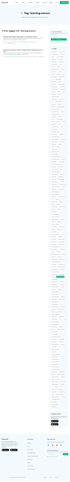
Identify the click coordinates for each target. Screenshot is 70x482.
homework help (63, 90)
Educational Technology (56, 157)
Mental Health (61, 177)
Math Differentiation (55, 152)
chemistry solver (55, 142)
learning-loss (54, 267)
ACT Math (53, 180)
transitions (53, 310)
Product (22, 3)
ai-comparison (54, 227)
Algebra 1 (59, 222)
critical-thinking (62, 250)
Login (56, 3)
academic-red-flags (59, 395)
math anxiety (54, 212)
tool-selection (54, 342)
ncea (61, 305)
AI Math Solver (54, 52)
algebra (62, 220)
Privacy (45, 478)
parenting (53, 92)
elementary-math (55, 365)
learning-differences (55, 322)
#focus (35, 42)
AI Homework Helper (55, 97)
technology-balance (55, 272)
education (53, 210)
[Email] (63, 446)
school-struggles (55, 335)
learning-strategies (61, 240)
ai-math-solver (54, 232)
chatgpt (53, 230)
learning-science (60, 277)
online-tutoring (63, 255)
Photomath (54, 145)
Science (53, 67)
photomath (54, 95)
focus (61, 320)
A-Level (53, 147)
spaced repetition (61, 77)
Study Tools (61, 100)
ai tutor (63, 92)
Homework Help (62, 52)
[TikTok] (53, 446)
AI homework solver (55, 112)
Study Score (54, 85)
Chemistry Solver (55, 170)
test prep (58, 205)
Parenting (62, 70)
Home (16, 3)
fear (65, 320)
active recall (54, 77)
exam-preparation (55, 307)
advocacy (61, 327)
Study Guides (30, 450)
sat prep (53, 205)
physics (64, 75)
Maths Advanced (59, 102)
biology (53, 75)
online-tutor (63, 397)
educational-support (55, 397)
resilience (60, 290)
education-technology (61, 330)
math (60, 387)
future (53, 395)
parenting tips (54, 62)
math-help (53, 257)
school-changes (60, 310)
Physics (53, 120)
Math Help (59, 67)
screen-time (62, 270)
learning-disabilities (55, 325)
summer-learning (62, 265)
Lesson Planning (55, 155)
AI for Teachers (54, 150)
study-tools (59, 230)
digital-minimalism (55, 385)
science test (59, 72)
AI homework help (55, 140)
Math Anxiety (62, 175)
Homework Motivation (56, 215)
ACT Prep (63, 122)
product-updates (60, 390)
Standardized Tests (55, 132)
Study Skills (54, 167)
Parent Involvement (55, 217)
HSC (52, 102)
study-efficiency (55, 320)
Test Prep (59, 125)
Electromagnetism (60, 120)
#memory (9, 57)
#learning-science (25, 42)
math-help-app (62, 260)
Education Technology (56, 187)
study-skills (63, 377)
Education (63, 160)
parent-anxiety (62, 372)
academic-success (55, 380)
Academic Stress (55, 90)
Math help (60, 117)
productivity (54, 237)
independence (54, 372)
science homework (60, 57)
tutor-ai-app (60, 257)
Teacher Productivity (55, 160)
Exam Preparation (62, 85)
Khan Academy (54, 130)
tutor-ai (53, 252)
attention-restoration (55, 350)
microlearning (54, 317)
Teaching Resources (55, 137)
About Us (29, 443)
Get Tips (58, 40)
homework (60, 237)
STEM (53, 122)
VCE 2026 (60, 82)
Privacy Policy (30, 466)
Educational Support (55, 220)
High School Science (55, 110)
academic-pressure (55, 360)
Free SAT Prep (54, 202)
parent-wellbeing (55, 302)
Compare (37, 3)
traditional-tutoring (55, 255)
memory (53, 277)
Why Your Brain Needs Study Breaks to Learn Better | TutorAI (20, 37)
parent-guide (54, 265)
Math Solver (30, 460)
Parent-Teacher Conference (57, 165)
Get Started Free (63, 3)
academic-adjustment (55, 315)
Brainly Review (54, 100)
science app (62, 142)
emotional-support (55, 305)
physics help (61, 62)
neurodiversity (54, 327)
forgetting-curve (55, 285)
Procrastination (62, 87)
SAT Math (57, 200)
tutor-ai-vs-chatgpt (55, 225)
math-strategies (54, 250)
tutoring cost (54, 190)
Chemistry (53, 107)
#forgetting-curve (41, 57)
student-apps (54, 242)
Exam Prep (30, 3)
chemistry (58, 75)
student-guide (61, 340)
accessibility (54, 392)
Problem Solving (55, 175)
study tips (53, 72)
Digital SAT (54, 125)
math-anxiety (54, 245)
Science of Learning (61, 197)
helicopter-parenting (55, 370)
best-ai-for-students (55, 235)
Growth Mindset (61, 162)
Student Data (54, 162)
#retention (35, 57)
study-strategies (55, 280)
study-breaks (54, 347)
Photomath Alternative (56, 195)
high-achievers (54, 407)
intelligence (63, 297)
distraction (62, 385)
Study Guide (54, 82)
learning (53, 390)
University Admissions (56, 172)
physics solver (63, 140)
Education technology (56, 115)
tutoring (53, 330)
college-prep (62, 285)
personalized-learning (56, 400)
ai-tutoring (58, 252)
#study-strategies (22, 57)
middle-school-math (55, 367)
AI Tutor (60, 65)
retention (62, 282)
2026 (62, 127)
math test (59, 210)
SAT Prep (58, 122)
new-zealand (63, 307)
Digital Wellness (54, 182)
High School (60, 145)
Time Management (61, 180)
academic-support (62, 267)
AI (61, 235)
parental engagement (56, 192)
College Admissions (55, 127)
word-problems (61, 242)
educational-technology (56, 262)
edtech (58, 92)
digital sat (61, 202)
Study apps (54, 117)
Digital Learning (63, 185)
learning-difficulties (55, 297)
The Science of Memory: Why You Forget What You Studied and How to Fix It (23, 51)
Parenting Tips (62, 135)
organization (61, 342)
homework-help (62, 227)
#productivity (31, 42)
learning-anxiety (55, 357)
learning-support (55, 332)
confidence (54, 290)
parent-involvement (55, 405)
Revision (58, 147)
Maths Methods (58, 80)
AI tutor (62, 112)
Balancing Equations (61, 107)
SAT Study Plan (54, 207)
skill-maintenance (55, 270)
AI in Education (54, 135)
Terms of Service (31, 470)
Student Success (55, 185)
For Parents (44, 3)
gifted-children (54, 402)
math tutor (64, 187)
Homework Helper (31, 453)
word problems (60, 60)
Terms (51, 478)
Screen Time (62, 182)
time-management (55, 345)
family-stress (62, 345)
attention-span (61, 317)
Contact (29, 463)
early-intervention (55, 382)
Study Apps (54, 197)
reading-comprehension (56, 247)
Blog (51, 3)
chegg (59, 95)
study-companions (61, 392)
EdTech (53, 57)
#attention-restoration (17, 42)
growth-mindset (54, 295)
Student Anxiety (54, 87)
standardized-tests (55, 287)
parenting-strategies (61, 375)
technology (54, 240)
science (56, 387)
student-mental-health (56, 355)
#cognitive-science (10, 44)
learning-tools (54, 340)
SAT (52, 200)
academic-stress (62, 300)
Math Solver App (63, 207)
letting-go (53, 375)
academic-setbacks (55, 292)
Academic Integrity (55, 55)
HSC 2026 (59, 105)
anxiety (53, 312)
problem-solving (62, 245)
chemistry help (54, 65)
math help (53, 222)
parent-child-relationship (56, 337)
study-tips (62, 287)
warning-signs (62, 382)
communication (59, 312)
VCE (52, 80)
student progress (62, 190)
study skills (54, 60)
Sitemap (56, 478)
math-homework (55, 362)
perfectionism (54, 352)
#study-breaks (9, 42)
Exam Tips (53, 105)
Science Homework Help (32, 456)
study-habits (62, 275)
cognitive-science (55, 282)
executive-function (55, 377)
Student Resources (55, 70)
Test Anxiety (54, 177)
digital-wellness (54, 275)
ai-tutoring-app (54, 260)
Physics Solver (60, 167)
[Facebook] (48, 446)
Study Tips (63, 55)
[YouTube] (58, 446)
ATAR (61, 170)
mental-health (54, 300)
